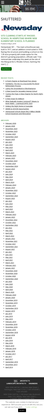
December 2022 (11, 220)
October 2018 (10, 330)
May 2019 (9, 319)
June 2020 (9, 284)
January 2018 (10, 351)
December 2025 (11, 129)
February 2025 (10, 155)
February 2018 (10, 348)
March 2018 (9, 346)
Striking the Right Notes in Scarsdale (19, 106)
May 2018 (9, 343)
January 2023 (10, 217)
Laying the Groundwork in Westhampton (20, 88)
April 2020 (9, 289)
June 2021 (9, 255)
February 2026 (10, 123)
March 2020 (9, 292)
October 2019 (10, 306)
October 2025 (10, 134)
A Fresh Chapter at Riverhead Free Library (21, 81)
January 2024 (10, 188)
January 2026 (10, 126)
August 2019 (10, 311)
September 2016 (11, 362)
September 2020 (11, 279)
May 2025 (9, 147)
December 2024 (11, 161)
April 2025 (9, 150)
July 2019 (8, 314)
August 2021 (10, 249)
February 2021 (10, 265)
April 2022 (9, 233)
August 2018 (10, 335)
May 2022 (9, 231)
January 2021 (10, 268)
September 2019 (11, 308)
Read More (6, 69)
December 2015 (11, 365)
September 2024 (11, 166)
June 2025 (9, 145)
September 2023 (11, 196)
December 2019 (11, 300)
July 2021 (8, 252)
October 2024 (10, 163)
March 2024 (9, 182)
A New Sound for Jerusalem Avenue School (21, 91)
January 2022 (10, 239)
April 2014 (9, 367)
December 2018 (11, 324)
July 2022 (8, 228)
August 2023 (10, 198)
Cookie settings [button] (31, 407)
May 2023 (9, 206)
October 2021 (10, 244)
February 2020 (10, 295)
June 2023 (9, 204)
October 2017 (10, 354)
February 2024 (10, 185)
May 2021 (9, 257)
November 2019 (11, 303)
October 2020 (10, 276)
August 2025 (10, 139)
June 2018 (9, 340)
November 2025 (11, 131)
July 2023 (8, 201)
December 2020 (11, 271)
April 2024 (9, 180)
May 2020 (9, 287)
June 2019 (9, 316)
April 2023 (9, 209)
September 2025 (11, 137)
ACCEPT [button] (22, 410)
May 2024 (9, 177)
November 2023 (11, 190)
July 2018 (8, 338)
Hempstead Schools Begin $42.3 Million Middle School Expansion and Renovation (22, 112)
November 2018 (11, 327)
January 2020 (10, 298)
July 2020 (8, 281)
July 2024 (8, 172)
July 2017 (8, 356)
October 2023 (10, 193)
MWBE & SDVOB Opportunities (17, 109)
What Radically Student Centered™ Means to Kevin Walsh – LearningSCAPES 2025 (22, 102)
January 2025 (10, 158)
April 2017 (9, 359)
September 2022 (11, 225)
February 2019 (10, 322)
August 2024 (10, 169)
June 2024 (9, 174)
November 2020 (11, 273)
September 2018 (11, 332)
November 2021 (11, 241)
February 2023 (10, 214)
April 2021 (9, 260)
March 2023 (9, 212)
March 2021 (9, 263)
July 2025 (8, 142)
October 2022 (10, 222)
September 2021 (11, 247)
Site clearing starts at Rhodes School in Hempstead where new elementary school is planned (19, 38)
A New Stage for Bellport (14, 99)
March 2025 (9, 153)
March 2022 (9, 236)
